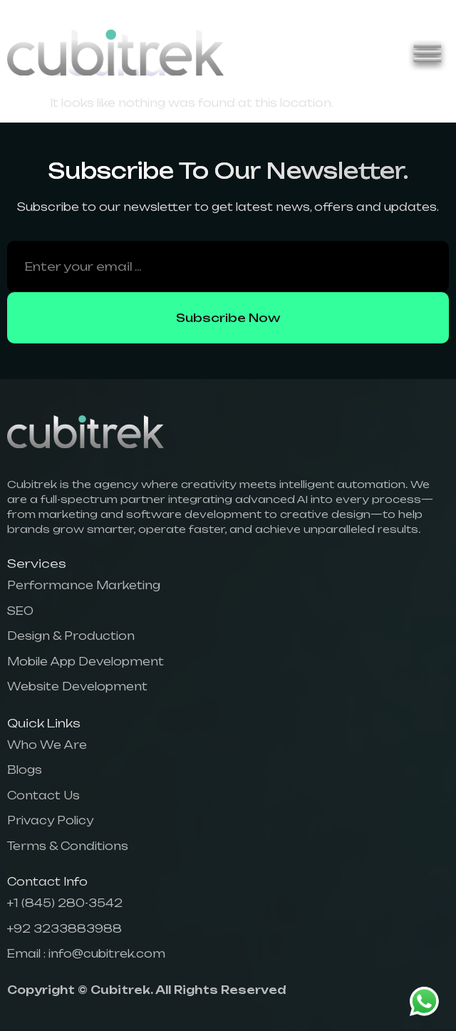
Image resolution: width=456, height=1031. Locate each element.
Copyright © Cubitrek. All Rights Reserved (146, 990)
